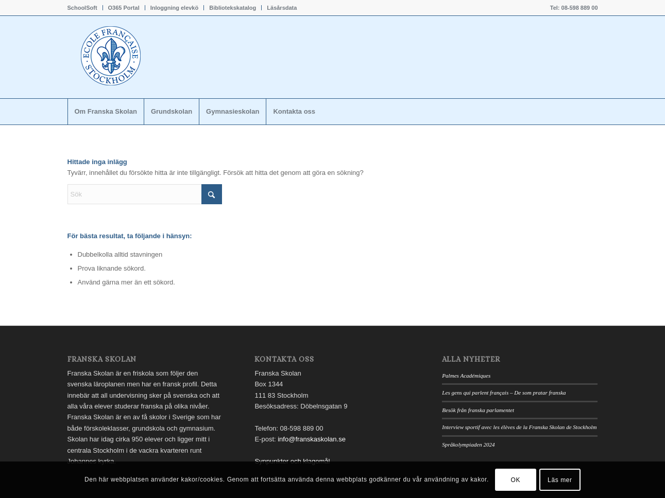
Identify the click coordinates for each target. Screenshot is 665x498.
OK (516, 480)
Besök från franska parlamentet (478, 410)
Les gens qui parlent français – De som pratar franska (504, 392)
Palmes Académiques (466, 375)
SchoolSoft (82, 8)
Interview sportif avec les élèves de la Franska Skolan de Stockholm (519, 427)
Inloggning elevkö (174, 8)
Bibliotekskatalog (232, 8)
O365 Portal (124, 8)
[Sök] (144, 194)
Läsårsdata (282, 8)
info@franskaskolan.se (312, 439)
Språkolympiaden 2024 (468, 444)
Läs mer (560, 480)
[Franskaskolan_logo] (155, 57)
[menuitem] (85, 7)
